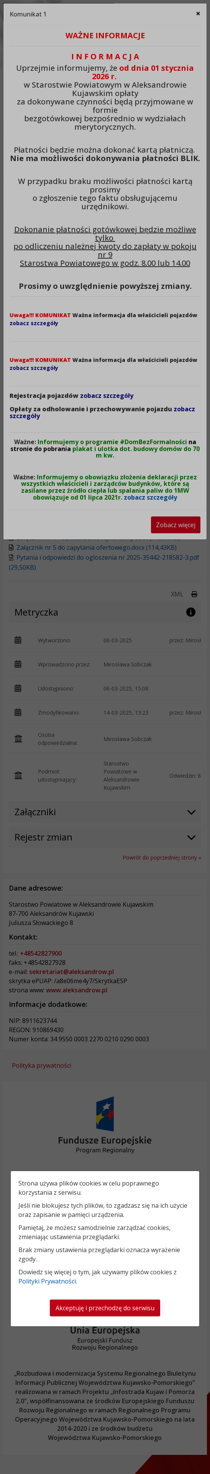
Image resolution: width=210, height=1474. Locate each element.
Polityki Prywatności (47, 1281)
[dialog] (105, 737)
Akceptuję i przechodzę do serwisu (105, 1308)
